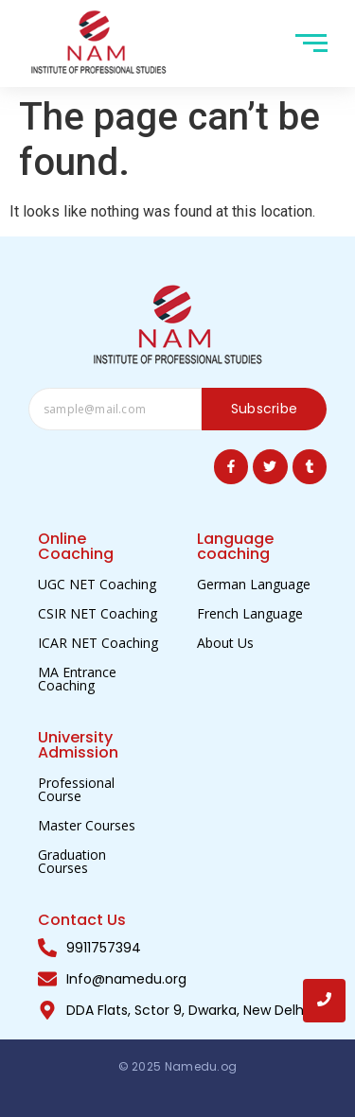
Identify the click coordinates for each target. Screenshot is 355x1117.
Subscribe (264, 408)
